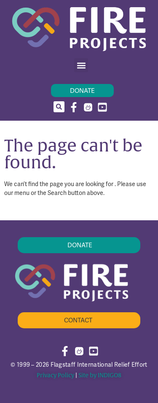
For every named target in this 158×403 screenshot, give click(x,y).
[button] (81, 65)
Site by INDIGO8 (99, 375)
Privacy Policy (55, 375)
